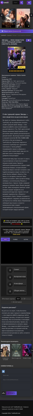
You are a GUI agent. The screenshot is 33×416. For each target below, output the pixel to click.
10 (23, 71)
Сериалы (9, 35)
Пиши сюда (16, 234)
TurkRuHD (3, 35)
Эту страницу (16, 224)
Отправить (11, 393)
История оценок (17, 302)
